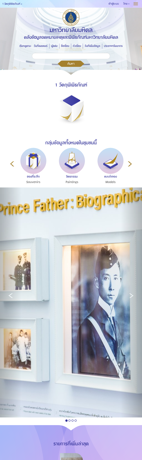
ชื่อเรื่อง (65, 46)
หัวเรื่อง (77, 46)
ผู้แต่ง (54, 46)
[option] (32, 171)
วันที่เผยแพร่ (40, 46)
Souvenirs (33, 182)
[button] (126, 4)
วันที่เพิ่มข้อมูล (92, 46)
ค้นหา (71, 63)
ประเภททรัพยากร (113, 46)
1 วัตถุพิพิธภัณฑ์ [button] (12, 4)
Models (110, 182)
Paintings (72, 182)
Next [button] (130, 163)
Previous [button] (12, 163)
